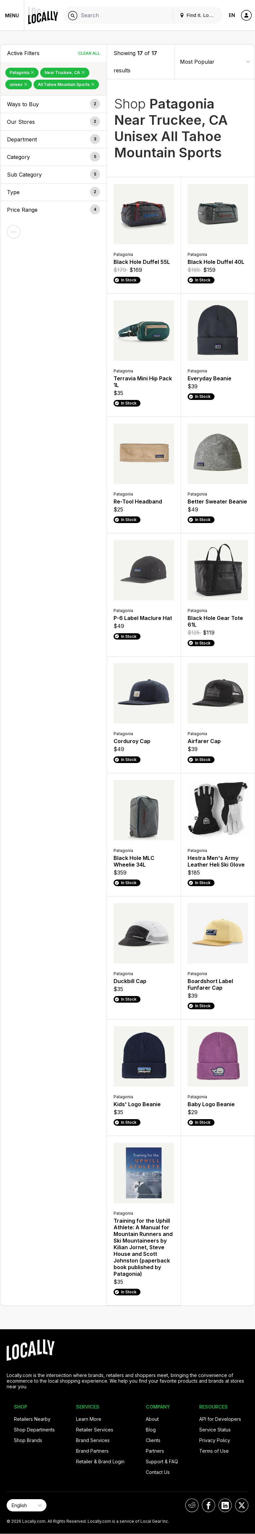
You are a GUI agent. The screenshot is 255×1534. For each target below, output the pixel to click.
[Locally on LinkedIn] (225, 1505)
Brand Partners (92, 1451)
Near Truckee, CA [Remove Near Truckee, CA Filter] (64, 72)
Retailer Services (94, 1429)
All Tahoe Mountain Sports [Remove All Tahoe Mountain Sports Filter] (66, 84)
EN (232, 15)
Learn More (88, 1419)
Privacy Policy (214, 1440)
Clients (153, 1440)
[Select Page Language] (26, 1505)
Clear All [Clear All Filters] (89, 53)
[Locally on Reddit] (192, 1505)
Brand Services (93, 1440)
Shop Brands (28, 1440)
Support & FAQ (162, 1461)
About (152, 1419)
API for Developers (220, 1419)
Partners (155, 1451)
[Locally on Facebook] (208, 1505)
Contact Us (158, 1472)
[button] (53, 104)
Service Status (215, 1429)
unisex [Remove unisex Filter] (19, 84)
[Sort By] (215, 61)
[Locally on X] (241, 1505)
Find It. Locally (199, 15)
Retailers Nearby (32, 1419)
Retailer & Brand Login (100, 1461)
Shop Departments (34, 1429)
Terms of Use (214, 1451)
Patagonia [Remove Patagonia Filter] (22, 72)
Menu (12, 15)
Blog (151, 1429)
